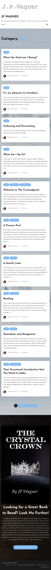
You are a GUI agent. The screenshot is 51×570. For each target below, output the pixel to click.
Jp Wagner (9, 16)
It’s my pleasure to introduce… (21, 93)
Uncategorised (25, 185)
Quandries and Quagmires (19, 334)
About (8, 565)
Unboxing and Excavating (19, 126)
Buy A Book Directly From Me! (27, 565)
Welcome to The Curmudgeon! (21, 190)
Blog (6, 52)
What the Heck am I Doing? (20, 57)
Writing (13, 258)
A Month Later (12, 263)
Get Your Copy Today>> (25, 547)
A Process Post (12, 225)
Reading (8, 298)
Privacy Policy (42, 565)
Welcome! (44, 567)
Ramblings (14, 185)
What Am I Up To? (14, 154)
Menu (3, 24)
